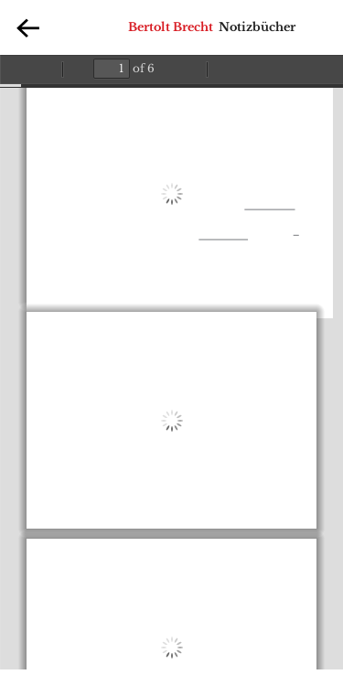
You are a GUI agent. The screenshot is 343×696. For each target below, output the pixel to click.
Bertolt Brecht (170, 27)
